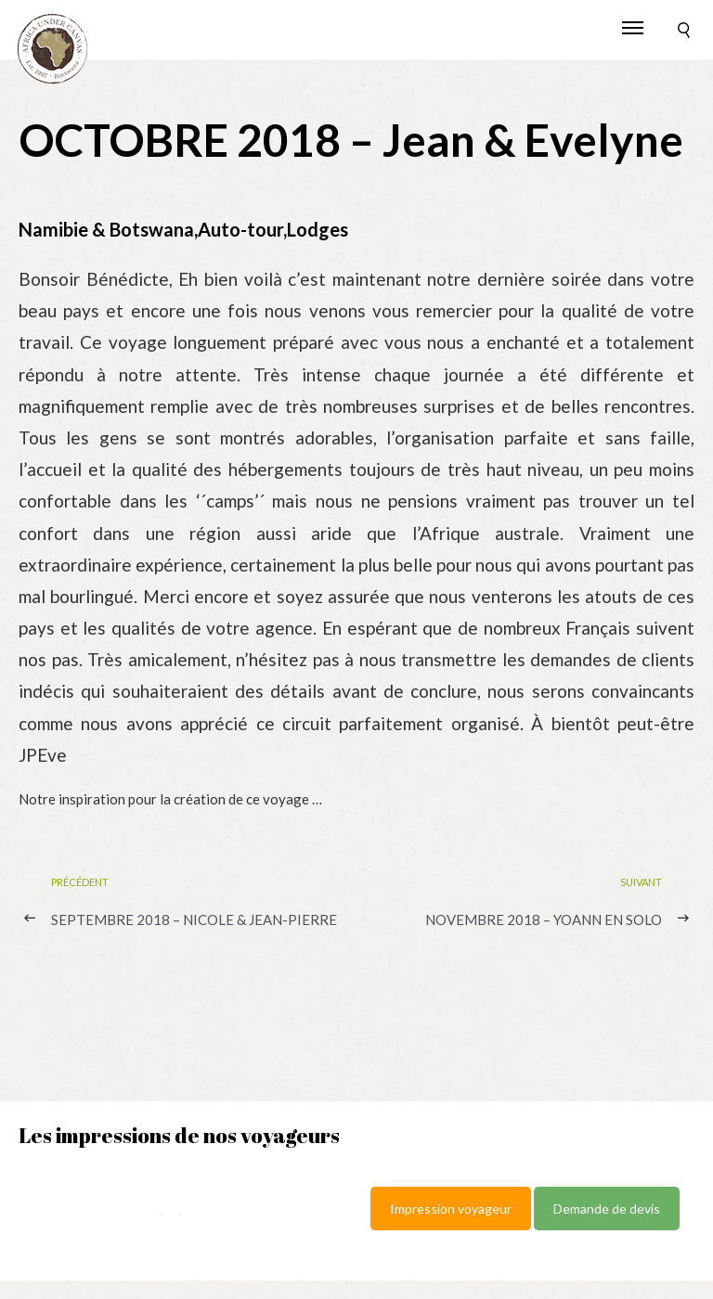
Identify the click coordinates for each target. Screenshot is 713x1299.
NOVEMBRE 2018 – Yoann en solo (543, 919)
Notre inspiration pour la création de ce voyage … (170, 799)
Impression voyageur (451, 1208)
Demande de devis (606, 1208)
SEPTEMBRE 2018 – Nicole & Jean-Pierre (194, 919)
